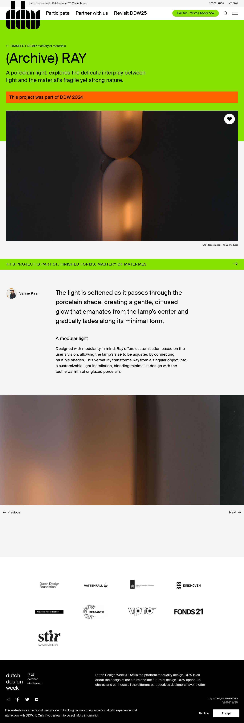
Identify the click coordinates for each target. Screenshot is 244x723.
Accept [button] (226, 713)
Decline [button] (204, 713)
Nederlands (216, 3)
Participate (58, 13)
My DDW (233, 3)
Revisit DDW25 (130, 13)
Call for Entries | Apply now (195, 13)
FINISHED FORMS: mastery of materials (36, 46)
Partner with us (92, 13)
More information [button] (87, 715)
